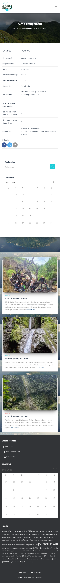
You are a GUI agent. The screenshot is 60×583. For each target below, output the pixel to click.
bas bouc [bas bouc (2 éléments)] (16, 534)
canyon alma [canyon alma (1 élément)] (28, 537)
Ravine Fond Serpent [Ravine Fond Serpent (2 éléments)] (34, 553)
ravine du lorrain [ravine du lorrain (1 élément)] (20, 553)
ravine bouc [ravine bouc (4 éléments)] (29, 551)
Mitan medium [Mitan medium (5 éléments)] (46, 548)
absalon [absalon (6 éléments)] (6, 531)
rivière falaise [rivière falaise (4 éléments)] (8, 559)
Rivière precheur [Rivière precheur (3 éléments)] (21, 559)
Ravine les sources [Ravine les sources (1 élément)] (48, 553)
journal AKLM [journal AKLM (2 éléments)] (7, 548)
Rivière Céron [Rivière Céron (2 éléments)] (50, 556)
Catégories (9, 457)
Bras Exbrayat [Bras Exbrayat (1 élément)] (18, 537)
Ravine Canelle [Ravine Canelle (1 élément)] (40, 551)
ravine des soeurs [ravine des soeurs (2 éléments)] (8, 553)
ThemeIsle (38, 578)
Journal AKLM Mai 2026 (16, 298)
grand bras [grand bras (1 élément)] (35, 540)
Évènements (8, 447)
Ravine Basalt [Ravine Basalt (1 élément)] (18, 551)
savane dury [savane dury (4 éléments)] (19, 562)
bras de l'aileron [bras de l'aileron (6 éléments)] (49, 534)
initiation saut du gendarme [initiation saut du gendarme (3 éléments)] (27, 545)
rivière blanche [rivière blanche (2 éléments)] (17, 556)
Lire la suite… (31, 310)
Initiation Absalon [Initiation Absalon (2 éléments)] (8, 544)
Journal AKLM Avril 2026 (16, 359)
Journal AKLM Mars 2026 (16, 416)
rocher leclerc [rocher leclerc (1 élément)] (33, 559)
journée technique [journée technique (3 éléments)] (20, 548)
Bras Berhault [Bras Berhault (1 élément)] (36, 534)
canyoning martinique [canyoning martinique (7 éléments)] (44, 537)
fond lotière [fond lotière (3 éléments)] (7, 540)
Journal (7, 295)
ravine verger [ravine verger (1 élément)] (6, 556)
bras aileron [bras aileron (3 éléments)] (25, 534)
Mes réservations (12, 452)
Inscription (36, 572)
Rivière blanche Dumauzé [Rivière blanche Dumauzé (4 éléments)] (34, 556)
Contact (23, 572)
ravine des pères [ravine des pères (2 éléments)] (52, 551)
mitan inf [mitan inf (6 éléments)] (33, 548)
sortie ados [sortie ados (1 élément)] (30, 562)
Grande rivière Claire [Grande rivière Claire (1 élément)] (46, 540)
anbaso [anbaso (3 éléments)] (51, 531)
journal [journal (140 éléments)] (48, 544)
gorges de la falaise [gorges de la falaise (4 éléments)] (22, 540)
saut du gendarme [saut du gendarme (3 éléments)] (46, 559)
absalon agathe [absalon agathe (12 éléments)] (22, 531)
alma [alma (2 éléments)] (44, 531)
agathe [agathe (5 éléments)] (36, 531)
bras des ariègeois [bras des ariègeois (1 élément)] (8, 537)
